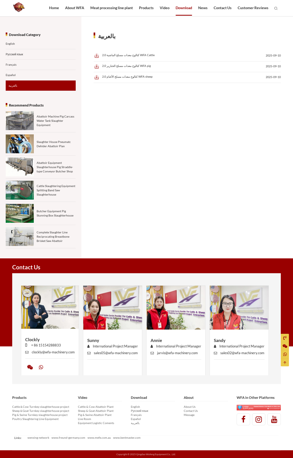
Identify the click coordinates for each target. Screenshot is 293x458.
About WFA (74, 7)
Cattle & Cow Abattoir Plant (96, 406)
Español (11, 75)
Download (184, 7)
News (203, 7)
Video (164, 7)
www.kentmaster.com (127, 437)
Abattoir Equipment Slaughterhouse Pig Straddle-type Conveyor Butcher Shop (55, 179)
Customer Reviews (253, 7)
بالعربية (13, 85)
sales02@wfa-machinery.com (239, 361)
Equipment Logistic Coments (96, 423)
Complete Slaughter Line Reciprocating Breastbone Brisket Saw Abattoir (53, 248)
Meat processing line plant (111, 7)
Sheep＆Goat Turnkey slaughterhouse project (40, 410)
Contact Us (223, 7)
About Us (190, 406)
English (10, 43)
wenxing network (38, 437)
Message (189, 415)
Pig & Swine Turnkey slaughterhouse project (40, 415)
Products (146, 7)
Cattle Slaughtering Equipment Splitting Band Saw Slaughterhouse (56, 202)
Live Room (84, 419)
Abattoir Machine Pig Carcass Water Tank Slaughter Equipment (55, 121)
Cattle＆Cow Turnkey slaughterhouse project (40, 406)
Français (11, 64)
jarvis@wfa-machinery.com (174, 361)
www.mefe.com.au (99, 437)
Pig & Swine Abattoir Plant (95, 415)
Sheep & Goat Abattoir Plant (96, 410)
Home (54, 7)
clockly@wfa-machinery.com (50, 360)
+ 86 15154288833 (43, 353)
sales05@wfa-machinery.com (112, 361)
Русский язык (14, 54)
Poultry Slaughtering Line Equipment (35, 419)
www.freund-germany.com (68, 437)
